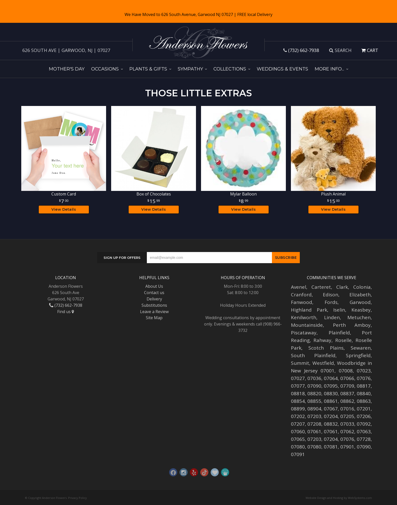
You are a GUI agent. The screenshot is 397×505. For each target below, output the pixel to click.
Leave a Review (154, 311)
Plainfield (339, 332)
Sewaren (361, 348)
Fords (331, 302)
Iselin (339, 309)
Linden (332, 317)
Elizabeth (360, 294)
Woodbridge (351, 363)
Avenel (298, 287)
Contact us (154, 292)
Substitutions (154, 305)
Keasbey (361, 309)
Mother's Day (67, 69)
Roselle (343, 340)
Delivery (154, 299)
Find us (65, 311)
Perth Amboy (352, 325)
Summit (300, 363)
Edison (330, 294)
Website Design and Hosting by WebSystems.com (339, 498)
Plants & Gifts (148, 69)
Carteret (321, 287)
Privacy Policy (77, 498)
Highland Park (309, 309)
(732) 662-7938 (303, 50)
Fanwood (301, 302)
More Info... (329, 69)
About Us (154, 286)
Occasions (105, 69)
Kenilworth (303, 317)
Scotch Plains (325, 348)
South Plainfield (313, 355)
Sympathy (190, 69)
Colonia (362, 287)
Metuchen (359, 317)
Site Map (154, 317)
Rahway (322, 340)
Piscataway (303, 332)
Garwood (360, 302)
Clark (342, 287)
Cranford (301, 294)
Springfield (358, 355)
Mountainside (307, 325)
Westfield (323, 363)
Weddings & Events (282, 69)
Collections (229, 69)
